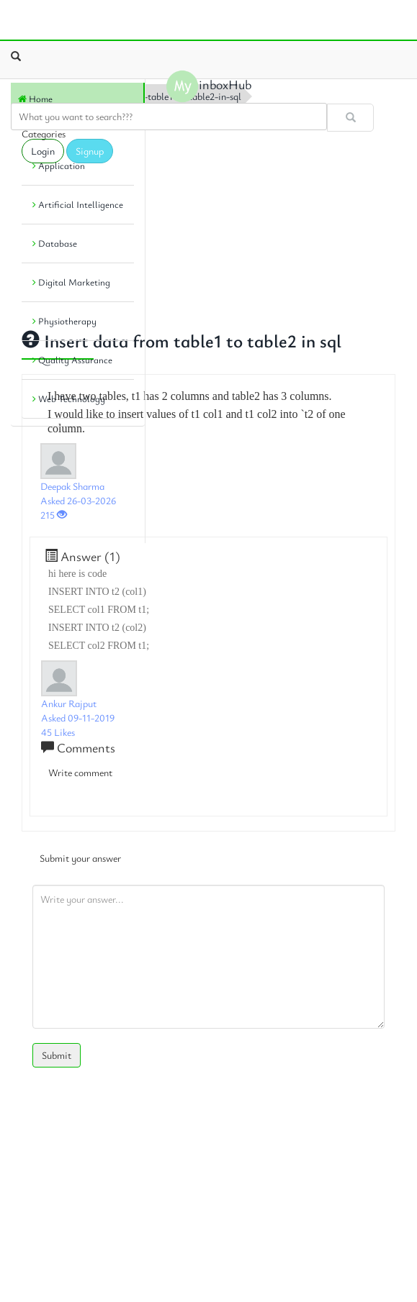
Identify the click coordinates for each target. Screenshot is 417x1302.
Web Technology (68, 398)
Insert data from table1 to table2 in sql (181, 340)
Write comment (80, 772)
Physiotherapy (64, 320)
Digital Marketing (71, 282)
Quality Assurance (72, 359)
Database (54, 243)
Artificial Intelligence (77, 204)
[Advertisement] (75, 480)
